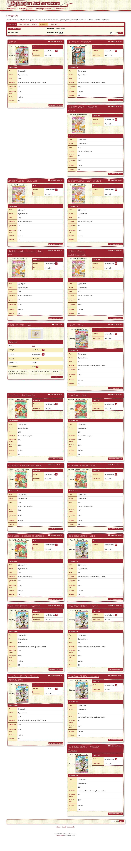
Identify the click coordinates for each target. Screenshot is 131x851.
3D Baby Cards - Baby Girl (22, 181)
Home (58, 827)
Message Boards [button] (44, 9)
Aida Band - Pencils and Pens (24, 465)
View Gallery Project (57, 377)
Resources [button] (60, 9)
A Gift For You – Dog (19, 325)
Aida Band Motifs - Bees (81, 536)
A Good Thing (75, 325)
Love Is (12, 42)
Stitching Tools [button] (26, 9)
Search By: (12, 24)
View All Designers (14, 29)
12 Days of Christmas (79, 42)
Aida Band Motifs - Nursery (83, 676)
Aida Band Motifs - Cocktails (24, 606)
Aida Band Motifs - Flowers (83, 606)
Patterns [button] (12, 9)
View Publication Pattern (56, 105)
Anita (33, 346)
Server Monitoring (60, 835)
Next (120, 32)
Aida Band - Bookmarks (21, 395)
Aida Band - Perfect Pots (82, 465)
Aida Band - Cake (77, 395)
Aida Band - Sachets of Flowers (26, 536)
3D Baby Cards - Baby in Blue (84, 181)
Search (64, 827)
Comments (71, 827)
